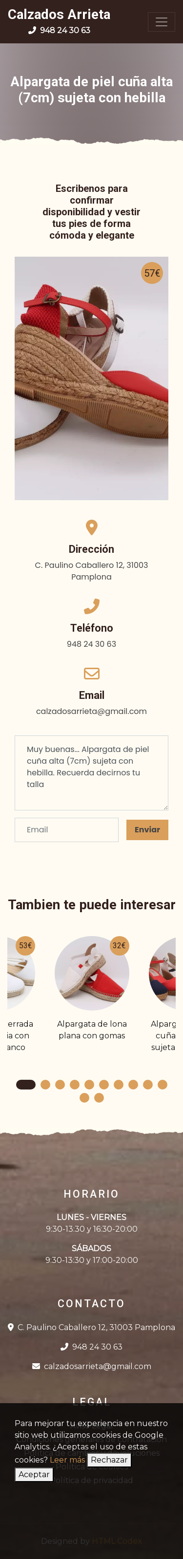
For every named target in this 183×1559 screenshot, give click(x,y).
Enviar (147, 829)
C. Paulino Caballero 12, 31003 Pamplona (91, 1327)
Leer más (67, 1460)
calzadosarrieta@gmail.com (91, 1366)
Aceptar (34, 1474)
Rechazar (109, 1460)
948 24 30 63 (91, 1347)
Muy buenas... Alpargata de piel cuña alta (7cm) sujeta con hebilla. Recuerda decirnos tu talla (91, 772)
